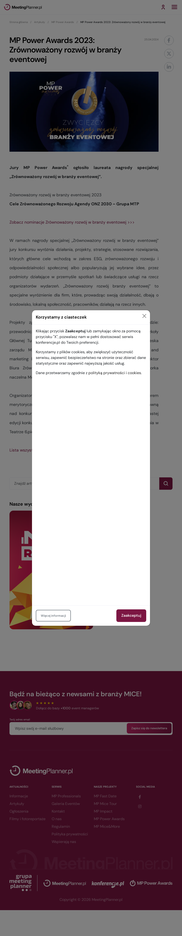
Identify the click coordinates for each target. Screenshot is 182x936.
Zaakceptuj (131, 615)
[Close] (144, 316)
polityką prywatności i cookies (114, 372)
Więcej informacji (53, 616)
